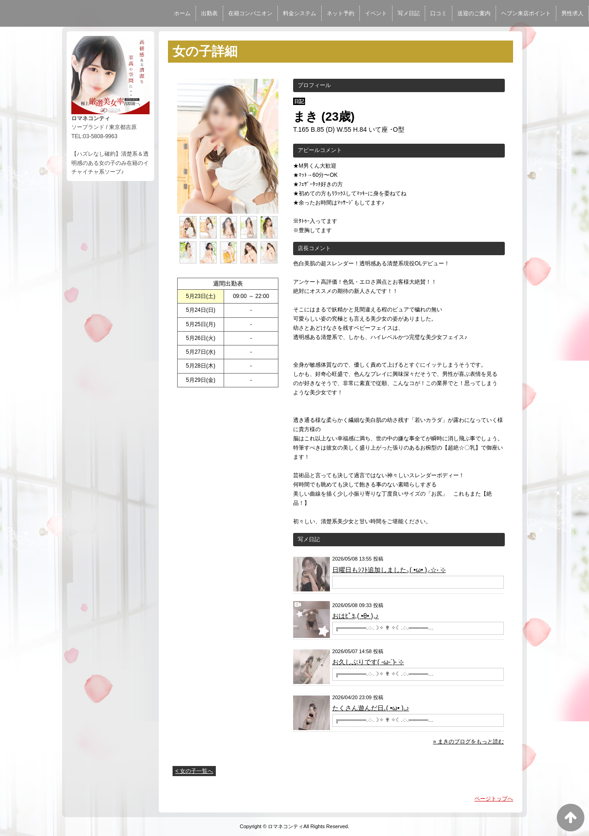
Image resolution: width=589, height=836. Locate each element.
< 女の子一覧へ (194, 771)
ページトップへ (493, 798)
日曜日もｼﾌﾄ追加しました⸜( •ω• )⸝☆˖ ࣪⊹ (389, 569)
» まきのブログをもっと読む (468, 741)
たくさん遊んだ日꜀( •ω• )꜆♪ (370, 708)
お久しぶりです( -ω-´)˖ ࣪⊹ (368, 662)
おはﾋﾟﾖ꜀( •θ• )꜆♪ (355, 616)
